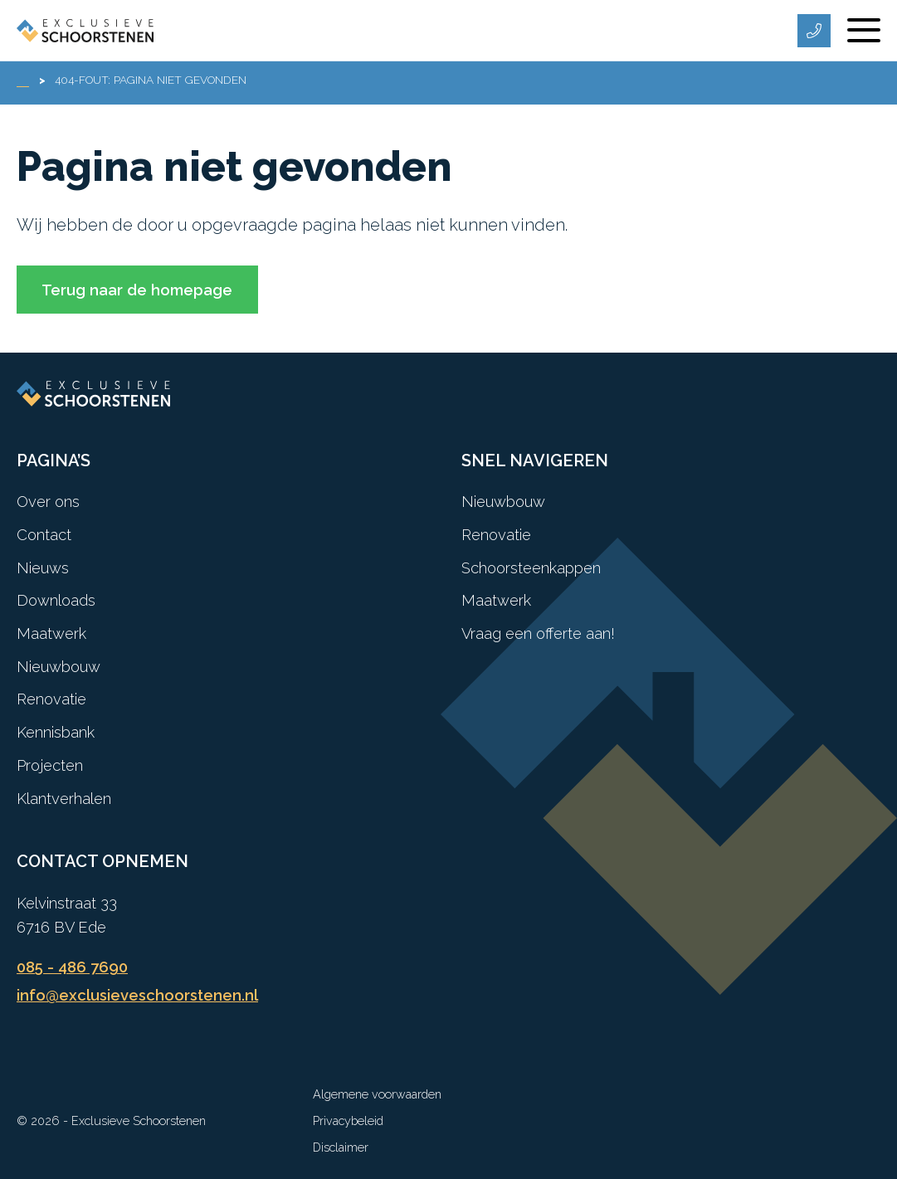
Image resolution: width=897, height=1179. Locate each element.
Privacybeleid (348, 1120)
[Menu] (863, 30)
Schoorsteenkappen (531, 568)
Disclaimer (340, 1147)
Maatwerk (51, 633)
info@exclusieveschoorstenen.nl (137, 995)
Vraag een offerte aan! (538, 633)
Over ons (48, 501)
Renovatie (51, 699)
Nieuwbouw (58, 666)
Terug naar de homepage (136, 290)
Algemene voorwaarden (377, 1094)
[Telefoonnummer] (814, 30)
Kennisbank (56, 732)
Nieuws (43, 568)
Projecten (50, 765)
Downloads (56, 600)
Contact (44, 534)
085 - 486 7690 (72, 967)
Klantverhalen (64, 798)
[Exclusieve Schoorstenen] (85, 30)
